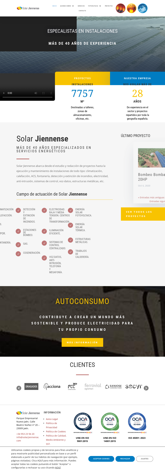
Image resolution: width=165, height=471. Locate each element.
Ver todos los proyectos (139, 214)
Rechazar (125, 459)
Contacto (82, 10)
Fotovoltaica (93, 6)
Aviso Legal (52, 419)
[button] (18, 388)
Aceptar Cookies (101, 459)
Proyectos (109, 6)
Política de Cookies (56, 431)
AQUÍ (58, 467)
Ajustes (144, 459)
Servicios (81, 6)
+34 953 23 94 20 (25, 433)
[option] (31, 387)
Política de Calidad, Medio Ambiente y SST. (56, 439)
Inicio (54, 6)
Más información (82, 342)
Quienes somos (65, 6)
